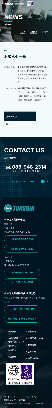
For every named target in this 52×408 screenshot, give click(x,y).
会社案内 (31, 331)
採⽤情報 (31, 345)
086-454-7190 (22, 273)
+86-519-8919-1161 (22, 309)
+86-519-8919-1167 (22, 319)
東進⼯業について (16, 342)
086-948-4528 (22, 249)
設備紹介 (12, 350)
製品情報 (11, 356)
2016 (9, 124)
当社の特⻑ (12, 338)
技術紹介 (12, 346)
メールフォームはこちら (28, 181)
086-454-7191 (22, 282)
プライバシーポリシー (30, 397)
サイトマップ (9, 397)
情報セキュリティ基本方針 (15, 400)
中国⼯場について (35, 338)
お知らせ (31, 351)
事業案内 (11, 331)
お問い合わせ (33, 358)
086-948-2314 (22, 239)
